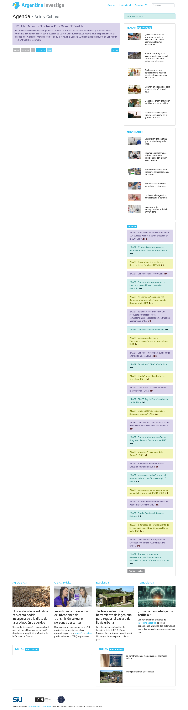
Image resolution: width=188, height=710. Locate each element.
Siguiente (41, 50)
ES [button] (146, 5)
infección (79, 633)
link (145, 239)
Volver (115, 50)
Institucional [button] (125, 5)
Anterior (25, 50)
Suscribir (139, 5)
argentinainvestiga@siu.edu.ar (39, 706)
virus (89, 633)
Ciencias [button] (112, 5)
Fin (49, 50)
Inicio (16, 50)
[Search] (163, 5)
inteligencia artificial (147, 623)
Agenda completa (136, 571)
